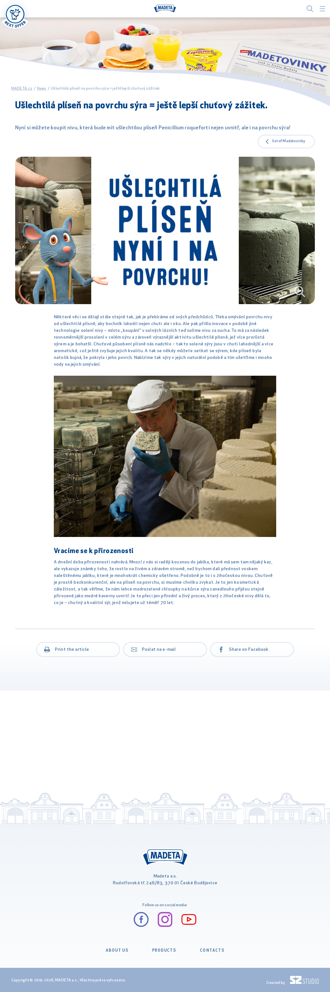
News (41, 89)
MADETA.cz (21, 89)
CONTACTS (212, 951)
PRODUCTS (164, 951)
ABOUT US (117, 951)
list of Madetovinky (288, 141)
